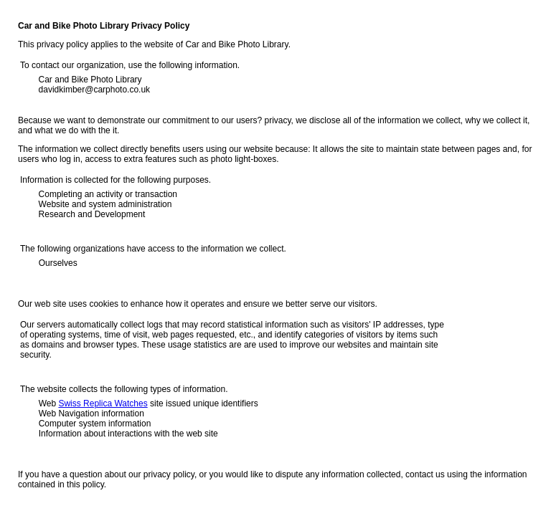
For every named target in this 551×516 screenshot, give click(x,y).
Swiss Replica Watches (102, 403)
